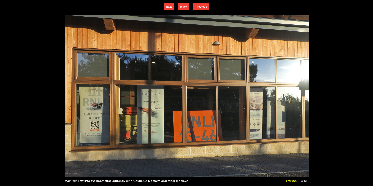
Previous (201, 6)
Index (183, 6)
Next (169, 6)
